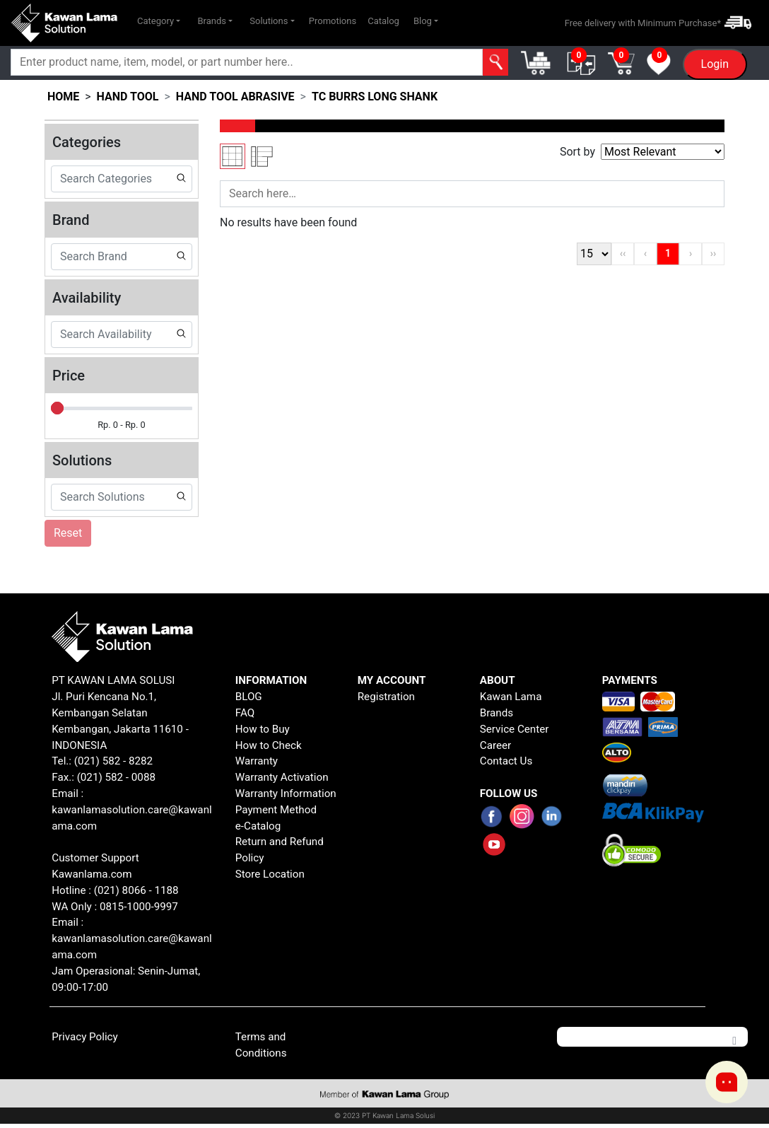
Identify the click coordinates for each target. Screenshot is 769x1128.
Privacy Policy (85, 1036)
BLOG (248, 696)
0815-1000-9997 (139, 906)
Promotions (332, 21)
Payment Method (276, 809)
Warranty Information (285, 793)
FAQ (244, 713)
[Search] (247, 62)
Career (495, 745)
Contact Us (506, 761)
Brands (496, 713)
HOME (63, 96)
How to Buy (262, 729)
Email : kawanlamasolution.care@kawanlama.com (131, 938)
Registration (386, 696)
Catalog (383, 21)
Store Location (270, 874)
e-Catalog (258, 826)
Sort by (577, 151)
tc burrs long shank (375, 96)
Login (715, 64)
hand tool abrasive (235, 96)
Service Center (514, 729)
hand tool (128, 96)
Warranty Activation (282, 777)
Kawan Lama (511, 696)
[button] (158, 21)
